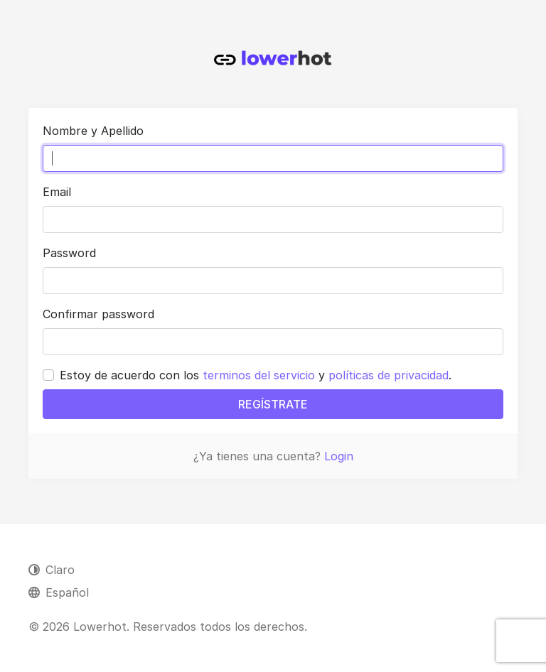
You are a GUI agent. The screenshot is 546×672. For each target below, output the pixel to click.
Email (57, 192)
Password (69, 253)
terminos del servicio (259, 375)
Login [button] (338, 456)
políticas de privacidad (388, 375)
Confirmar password (98, 314)
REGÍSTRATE (273, 404)
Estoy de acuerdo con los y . (255, 375)
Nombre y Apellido (93, 131)
